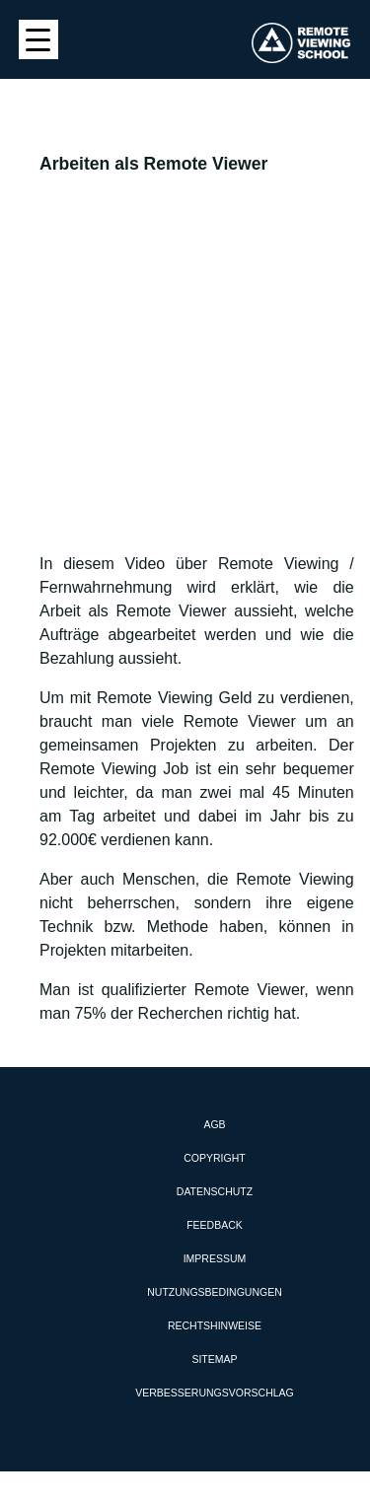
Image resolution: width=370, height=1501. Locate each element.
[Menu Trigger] (38, 39)
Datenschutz (215, 1191)
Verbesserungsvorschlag (214, 1392)
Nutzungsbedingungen (214, 1292)
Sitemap (214, 1359)
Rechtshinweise (214, 1325)
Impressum (215, 1258)
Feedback (214, 1225)
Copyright (214, 1158)
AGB (214, 1124)
